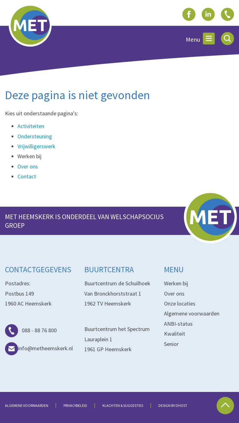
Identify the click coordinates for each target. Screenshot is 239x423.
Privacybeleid (75, 405)
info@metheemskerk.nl (39, 348)
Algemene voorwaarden (191, 313)
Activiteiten (30, 126)
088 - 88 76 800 (31, 330)
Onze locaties (179, 303)
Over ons (27, 166)
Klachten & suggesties (122, 405)
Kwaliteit (174, 333)
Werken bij (176, 283)
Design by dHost (172, 405)
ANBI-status (178, 323)
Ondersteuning (34, 136)
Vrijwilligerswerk (36, 146)
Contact (26, 176)
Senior (171, 343)
